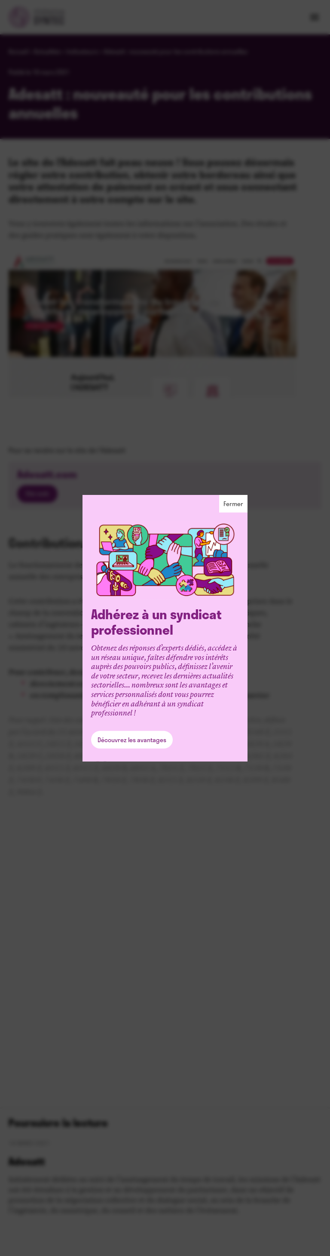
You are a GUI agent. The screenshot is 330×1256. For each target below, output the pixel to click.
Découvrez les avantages (132, 739)
